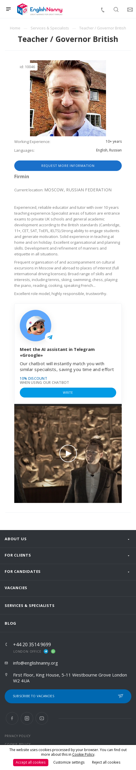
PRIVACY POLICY (18, 736)
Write (68, 392)
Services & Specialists (30, 605)
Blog (10, 623)
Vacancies (16, 587)
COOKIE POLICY (17, 744)
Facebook (12, 718)
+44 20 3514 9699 (32, 644)
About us (16, 538)
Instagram (27, 718)
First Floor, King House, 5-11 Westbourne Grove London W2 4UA (70, 678)
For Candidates (23, 571)
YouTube (42, 718)
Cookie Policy (83, 754)
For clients (18, 555)
